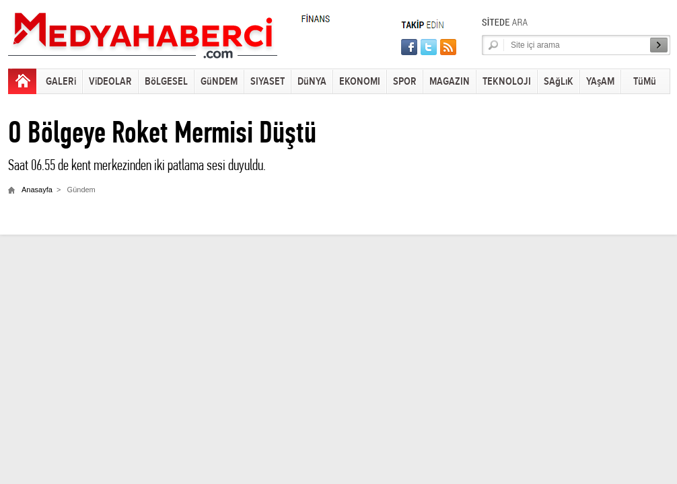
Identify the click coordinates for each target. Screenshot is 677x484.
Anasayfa (37, 190)
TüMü (644, 81)
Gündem (81, 190)
